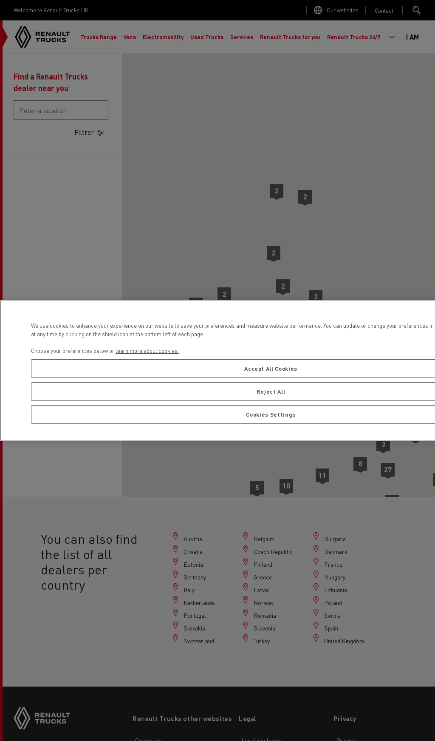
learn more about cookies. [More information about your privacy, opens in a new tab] (147, 350)
